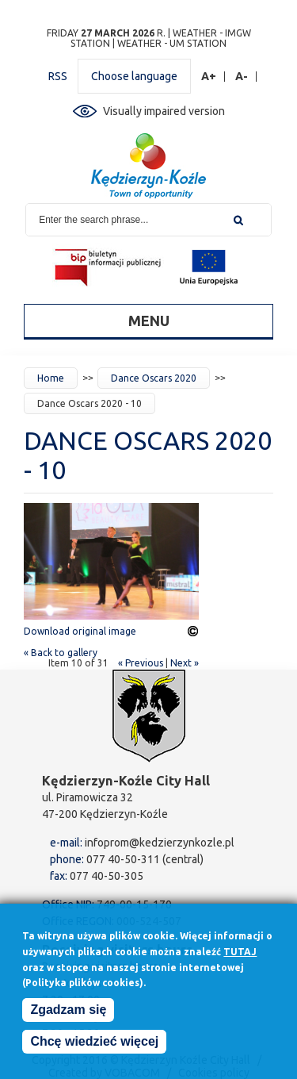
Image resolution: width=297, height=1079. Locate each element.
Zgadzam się (68, 1012)
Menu (148, 320)
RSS (57, 76)
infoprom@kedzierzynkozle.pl (159, 842)
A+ (209, 76)
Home (50, 378)
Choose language (134, 76)
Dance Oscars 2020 (153, 378)
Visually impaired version (164, 111)
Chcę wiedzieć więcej (94, 1043)
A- (242, 76)
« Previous (140, 663)
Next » (184, 663)
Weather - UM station (172, 43)
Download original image (80, 631)
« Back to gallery (60, 652)
